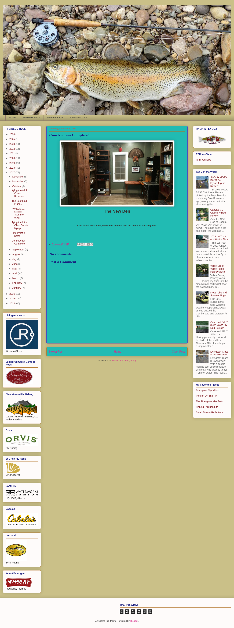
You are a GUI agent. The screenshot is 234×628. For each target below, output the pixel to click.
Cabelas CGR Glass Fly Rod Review (218, 212)
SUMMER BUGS (31, 117)
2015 (12, 298)
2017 (12, 172)
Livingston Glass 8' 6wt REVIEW (219, 353)
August (16, 254)
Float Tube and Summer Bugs (218, 294)
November (18, 181)
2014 (12, 303)
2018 (12, 167)
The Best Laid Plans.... (19, 202)
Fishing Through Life (207, 407)
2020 (12, 158)
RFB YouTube (203, 159)
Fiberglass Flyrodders (208, 390)
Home (117, 351)
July (14, 259)
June (15, 263)
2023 (12, 144)
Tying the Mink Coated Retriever (19, 193)
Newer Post (56, 351)
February (17, 283)
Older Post (178, 351)
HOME (12, 117)
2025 (12, 139)
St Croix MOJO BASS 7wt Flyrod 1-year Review (218, 181)
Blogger (134, 621)
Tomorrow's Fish (55, 117)
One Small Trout (78, 117)
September (18, 249)
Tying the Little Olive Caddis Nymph (20, 225)
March (16, 278)
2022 (12, 148)
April (15, 273)
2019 (12, 163)
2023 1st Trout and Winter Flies (219, 238)
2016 (12, 293)
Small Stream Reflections (209, 412)
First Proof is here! (18, 234)
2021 (12, 153)
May (14, 268)
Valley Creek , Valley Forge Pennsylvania (217, 268)
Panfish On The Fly (206, 395)
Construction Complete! (18, 242)
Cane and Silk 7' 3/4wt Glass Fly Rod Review (219, 325)
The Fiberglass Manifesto (209, 401)
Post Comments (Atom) (124, 360)
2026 (12, 134)
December (18, 176)
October (17, 186)
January (17, 287)
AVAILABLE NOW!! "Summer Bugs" (18, 213)
